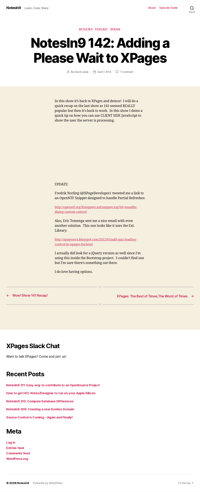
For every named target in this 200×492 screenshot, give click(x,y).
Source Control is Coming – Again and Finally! (41, 417)
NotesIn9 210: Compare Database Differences (42, 401)
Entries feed (15, 448)
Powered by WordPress (48, 483)
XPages (116, 29)
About (152, 7)
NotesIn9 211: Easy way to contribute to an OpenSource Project (55, 385)
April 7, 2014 (104, 72)
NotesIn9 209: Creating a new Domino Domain (42, 409)
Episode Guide (169, 7)
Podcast (101, 29)
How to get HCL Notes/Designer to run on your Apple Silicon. (53, 393)
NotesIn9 (14, 8)
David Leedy (81, 72)
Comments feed (19, 453)
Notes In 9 (85, 29)
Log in (11, 443)
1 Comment (127, 72)
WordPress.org (18, 459)
